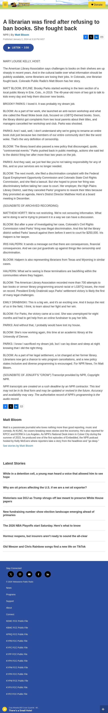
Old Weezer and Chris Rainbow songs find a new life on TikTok (44, 546)
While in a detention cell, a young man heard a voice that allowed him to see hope (53, 475)
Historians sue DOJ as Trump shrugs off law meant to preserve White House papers (53, 499)
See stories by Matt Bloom (18, 445)
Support (10, 601)
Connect (10, 614)
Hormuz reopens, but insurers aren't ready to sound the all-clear (45, 536)
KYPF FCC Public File (16, 654)
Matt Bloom (22, 34)
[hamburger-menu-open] (5, 5)
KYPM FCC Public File (17, 667)
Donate (98, 4)
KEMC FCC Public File (17, 621)
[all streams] (104, 709)
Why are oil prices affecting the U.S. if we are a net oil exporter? (45, 487)
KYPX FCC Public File (16, 687)
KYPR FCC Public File (17, 674)
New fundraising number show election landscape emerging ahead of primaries (48, 513)
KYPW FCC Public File (17, 681)
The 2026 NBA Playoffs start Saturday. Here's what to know (41, 525)
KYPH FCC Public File (17, 661)
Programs (11, 594)
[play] (5, 709)
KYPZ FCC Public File (16, 694)
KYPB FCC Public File (16, 641)
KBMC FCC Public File (17, 628)
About (9, 608)
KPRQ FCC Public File (17, 634)
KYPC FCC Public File (17, 647)
